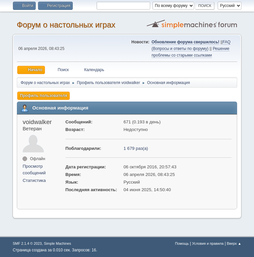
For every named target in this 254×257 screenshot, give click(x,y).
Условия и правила (208, 243)
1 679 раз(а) (135, 148)
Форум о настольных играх (66, 24)
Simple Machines (57, 243)
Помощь (182, 243)
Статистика (34, 180)
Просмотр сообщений (34, 169)
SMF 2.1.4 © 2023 (27, 243)
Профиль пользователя (43, 95)
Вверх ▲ (234, 243)
